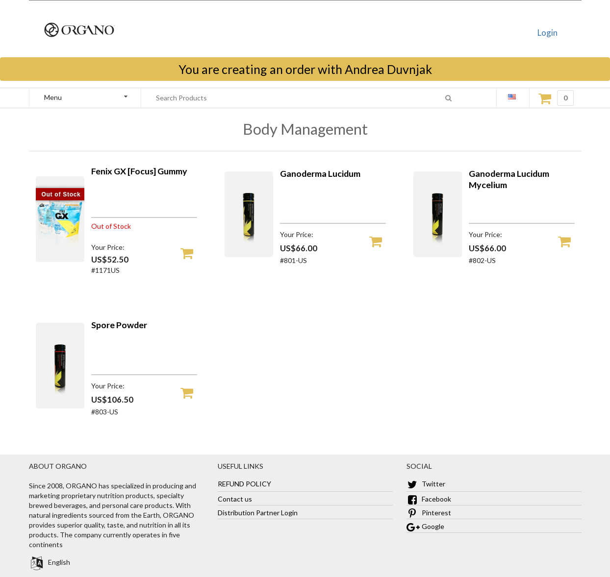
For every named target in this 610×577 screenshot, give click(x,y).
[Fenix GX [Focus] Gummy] (60, 259)
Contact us (235, 499)
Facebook (429, 499)
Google (425, 526)
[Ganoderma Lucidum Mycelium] (437, 254)
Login (547, 32)
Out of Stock (61, 194)
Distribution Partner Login (258, 512)
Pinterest (429, 512)
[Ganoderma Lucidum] (249, 254)
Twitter (426, 484)
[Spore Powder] (60, 406)
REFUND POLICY (244, 484)
